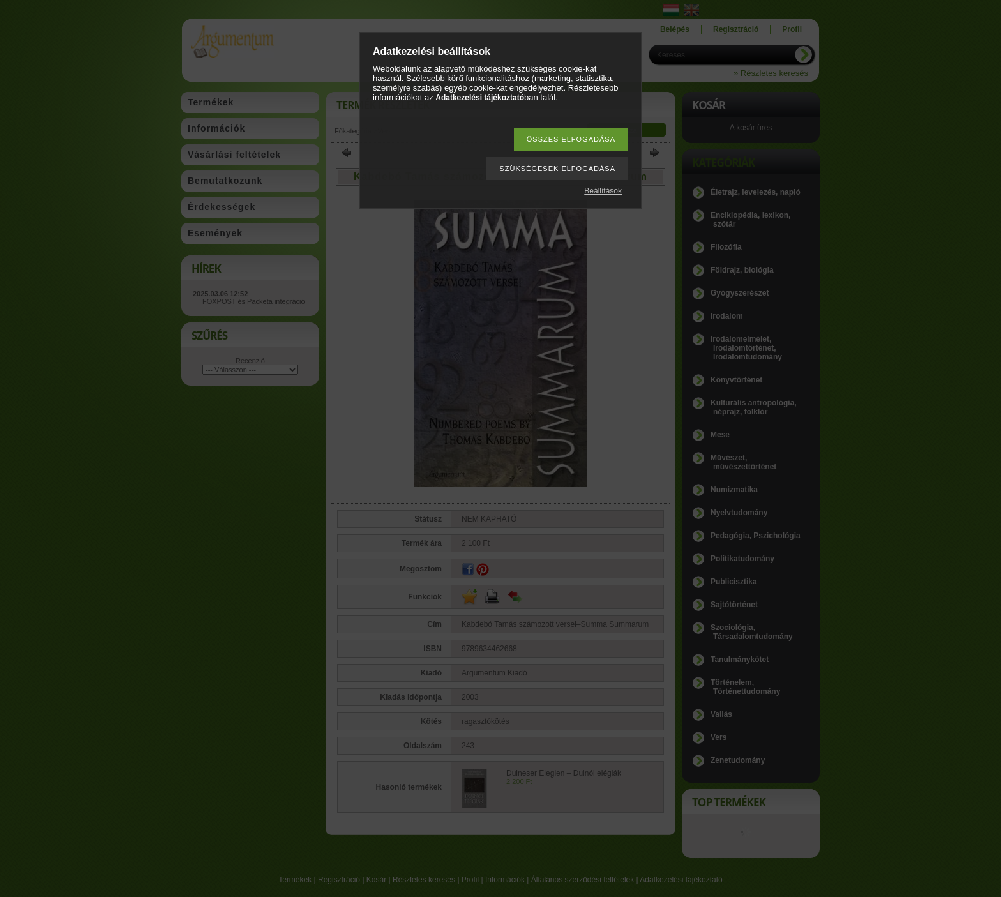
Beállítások (603, 190)
